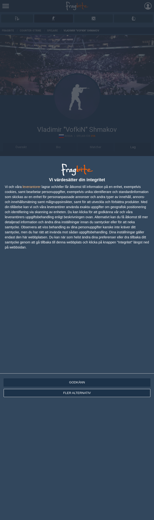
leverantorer (32, 186)
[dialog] (77, 338)
